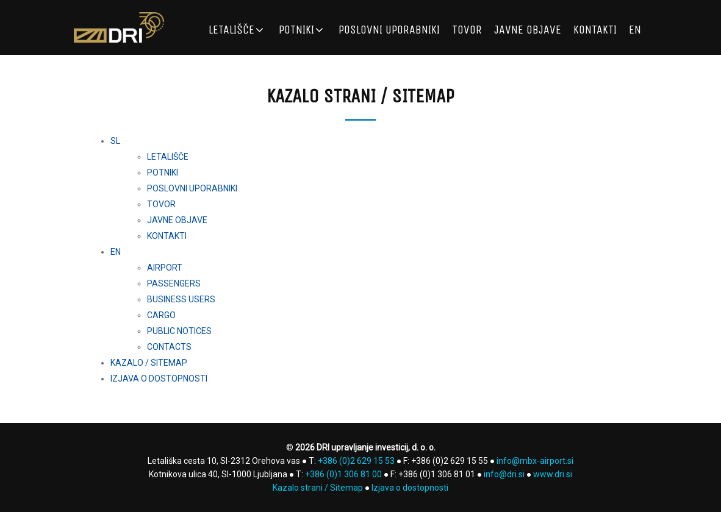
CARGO (161, 315)
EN (635, 30)
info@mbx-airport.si (535, 461)
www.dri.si (552, 474)
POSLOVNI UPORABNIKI (389, 30)
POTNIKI (296, 30)
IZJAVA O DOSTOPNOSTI (158, 378)
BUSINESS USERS (181, 299)
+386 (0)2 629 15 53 (356, 461)
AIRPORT (164, 267)
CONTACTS (169, 347)
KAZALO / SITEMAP (148, 363)
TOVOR (467, 30)
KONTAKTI (595, 30)
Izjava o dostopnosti (409, 487)
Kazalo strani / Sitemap (318, 487)
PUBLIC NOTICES (179, 331)
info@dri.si (504, 474)
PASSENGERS (174, 283)
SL (115, 141)
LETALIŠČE (231, 30)
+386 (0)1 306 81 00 (343, 474)
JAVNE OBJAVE (527, 30)
